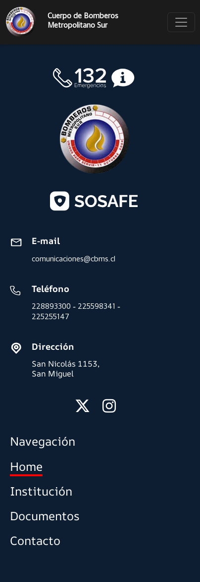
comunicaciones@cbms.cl (73, 258)
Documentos (45, 516)
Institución (41, 491)
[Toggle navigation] (181, 22)
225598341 (96, 306)
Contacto (35, 540)
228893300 (51, 306)
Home (26, 466)
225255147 (50, 316)
